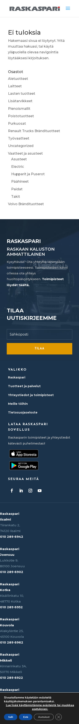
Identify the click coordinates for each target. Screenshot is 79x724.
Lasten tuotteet (21, 94)
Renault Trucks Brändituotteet (34, 131)
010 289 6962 (11, 642)
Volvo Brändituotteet (26, 204)
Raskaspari (16, 377)
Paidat (17, 189)
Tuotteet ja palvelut (24, 386)
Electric (17, 167)
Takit (15, 197)
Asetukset (44, 717)
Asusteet (19, 159)
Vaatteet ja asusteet (25, 153)
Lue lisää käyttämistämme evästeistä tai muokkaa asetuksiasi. (40, 707)
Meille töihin (18, 404)
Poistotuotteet (21, 116)
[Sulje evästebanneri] (58, 717)
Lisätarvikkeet (20, 101)
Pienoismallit (19, 109)
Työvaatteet (18, 138)
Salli (10, 717)
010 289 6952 (11, 607)
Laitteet (15, 86)
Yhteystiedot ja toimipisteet (31, 395)
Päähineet (20, 181)
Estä (25, 717)
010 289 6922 (11, 678)
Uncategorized (20, 146)
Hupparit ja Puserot (28, 174)
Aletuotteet (18, 79)
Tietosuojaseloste (22, 412)
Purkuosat (17, 123)
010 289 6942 (11, 537)
